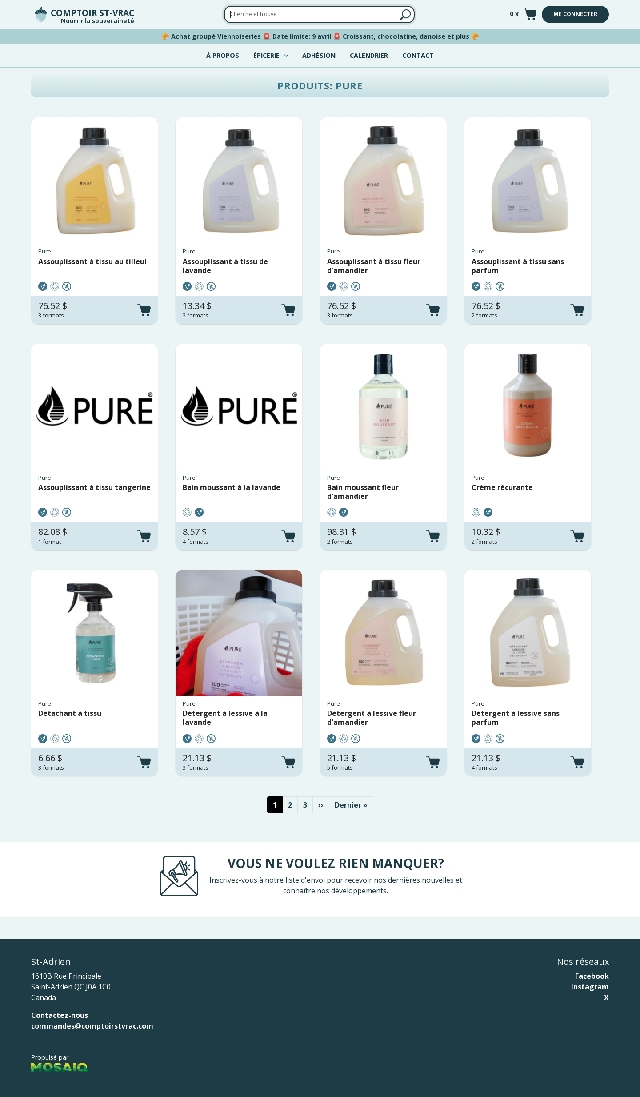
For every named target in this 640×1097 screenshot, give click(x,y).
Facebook (592, 976)
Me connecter (575, 14)
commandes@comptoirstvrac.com (92, 1026)
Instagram (590, 987)
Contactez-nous (59, 1015)
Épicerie (266, 55)
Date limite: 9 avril (301, 36)
